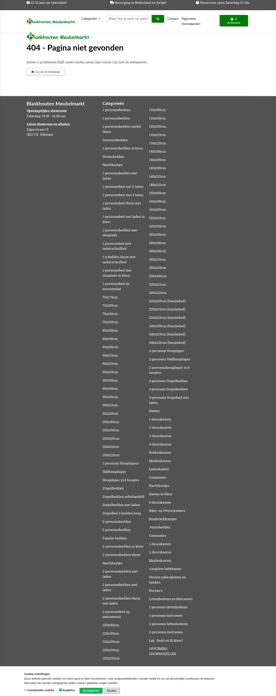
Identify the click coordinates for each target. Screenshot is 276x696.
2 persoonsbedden (117, 530)
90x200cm (110, 397)
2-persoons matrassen (166, 632)
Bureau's (155, 590)
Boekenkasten (160, 452)
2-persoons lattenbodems (168, 624)
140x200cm (157, 168)
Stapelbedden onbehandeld (123, 496)
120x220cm (111, 658)
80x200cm (110, 347)
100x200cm (111, 438)
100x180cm (111, 422)
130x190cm (157, 118)
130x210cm (157, 135)
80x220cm (110, 372)
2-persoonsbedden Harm (121, 555)
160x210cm (157, 218)
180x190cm (157, 243)
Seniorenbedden (115, 140)
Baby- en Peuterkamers (167, 510)
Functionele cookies (39, 690)
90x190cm (110, 388)
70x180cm (110, 305)
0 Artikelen (233, 21)
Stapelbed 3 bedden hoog (122, 513)
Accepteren (91, 690)
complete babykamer (165, 569)
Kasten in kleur (160, 494)
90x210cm (110, 405)
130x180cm (157, 110)
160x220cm (157, 226)
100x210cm (111, 446)
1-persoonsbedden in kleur (123, 148)
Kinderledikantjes (162, 519)
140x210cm (157, 176)
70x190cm (110, 314)
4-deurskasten (160, 444)
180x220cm (157, 267)
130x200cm (157, 126)
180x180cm (157, 234)
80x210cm (110, 355)
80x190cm (110, 339)
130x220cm (157, 143)
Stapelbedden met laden (121, 505)
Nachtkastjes (113, 165)
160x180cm (157, 193)
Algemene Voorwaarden (190, 21)
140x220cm (157, 185)
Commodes (157, 477)
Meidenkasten (160, 461)
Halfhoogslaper (114, 471)
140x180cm (157, 151)
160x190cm (157, 201)
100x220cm (111, 455)
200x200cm (157, 276)
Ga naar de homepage (45, 71)
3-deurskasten (160, 436)
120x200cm (111, 641)
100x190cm (111, 430)
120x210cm (111, 650)
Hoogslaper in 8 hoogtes (121, 480)
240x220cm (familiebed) (167, 342)
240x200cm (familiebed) (167, 326)
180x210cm (157, 259)
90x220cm (110, 413)
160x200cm (157, 209)
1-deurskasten (160, 419)
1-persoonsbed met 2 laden (123, 186)
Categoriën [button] (90, 18)
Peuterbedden (113, 156)
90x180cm (110, 380)
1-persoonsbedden (117, 110)
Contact (172, 18)
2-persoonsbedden (117, 521)
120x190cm (111, 633)
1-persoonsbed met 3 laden (123, 195)
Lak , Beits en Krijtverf (166, 640)
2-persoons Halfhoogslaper (169, 359)
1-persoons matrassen (166, 615)
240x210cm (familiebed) (167, 334)
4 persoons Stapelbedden (168, 381)
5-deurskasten (160, 502)
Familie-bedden (115, 538)
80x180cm (110, 330)
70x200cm (110, 322)
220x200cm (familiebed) (167, 301)
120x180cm (111, 625)
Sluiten (112, 690)
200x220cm (157, 292)
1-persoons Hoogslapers (121, 463)
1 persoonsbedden (116, 118)
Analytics (67, 690)
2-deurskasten (160, 427)
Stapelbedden (113, 488)
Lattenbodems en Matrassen (170, 599)
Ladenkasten (159, 469)
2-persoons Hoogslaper (166, 351)
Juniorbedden (159, 527)
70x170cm (110, 297)
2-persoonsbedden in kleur (123, 546)
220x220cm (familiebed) (167, 317)
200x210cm (157, 284)
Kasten (154, 411)
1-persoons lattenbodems (168, 607)
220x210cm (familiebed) (167, 309)
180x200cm (157, 251)
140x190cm (157, 160)
